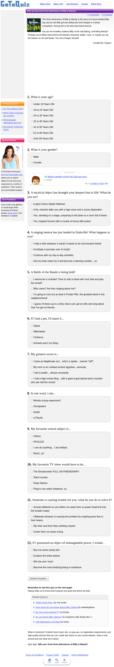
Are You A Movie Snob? (13, 109)
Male (35, 157)
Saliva (35, 326)
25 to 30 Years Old (42, 115)
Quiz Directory (72, 4)
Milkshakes (38, 331)
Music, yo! (37, 453)
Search (57, 661)
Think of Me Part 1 (44, 602)
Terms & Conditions (35, 655)
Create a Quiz (97, 183)
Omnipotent (38, 406)
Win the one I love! (42, 561)
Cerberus (37, 337)
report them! (12, 213)
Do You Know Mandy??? (47, 612)
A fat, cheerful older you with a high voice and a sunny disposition (66, 209)
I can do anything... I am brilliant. (49, 447)
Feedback (108, 15)
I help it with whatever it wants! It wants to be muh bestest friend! (66, 243)
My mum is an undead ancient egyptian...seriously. (59, 367)
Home (49, 661)
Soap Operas (39, 483)
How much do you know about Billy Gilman (56, 607)
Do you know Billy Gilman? (48, 617)
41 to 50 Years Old (42, 127)
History (36, 436)
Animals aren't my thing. (45, 343)
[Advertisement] (69, 69)
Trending (64, 661)
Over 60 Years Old (42, 138)
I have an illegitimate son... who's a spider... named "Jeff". (62, 361)
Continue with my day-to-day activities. (52, 255)
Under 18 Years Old (42, 104)
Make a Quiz (45, 4)
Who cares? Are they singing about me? (53, 288)
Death (35, 412)
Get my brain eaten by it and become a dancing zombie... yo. (64, 261)
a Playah (37, 417)
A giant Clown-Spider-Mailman (48, 204)
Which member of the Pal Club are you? (67, 176)
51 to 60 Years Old (42, 133)
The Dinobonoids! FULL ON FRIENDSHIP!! (55, 471)
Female (36, 162)
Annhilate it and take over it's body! (50, 249)
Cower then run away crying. (47, 531)
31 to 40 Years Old (42, 121)
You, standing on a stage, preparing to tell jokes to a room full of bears (69, 215)
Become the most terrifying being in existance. (56, 567)
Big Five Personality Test (11, 175)
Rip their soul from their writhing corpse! (53, 526)
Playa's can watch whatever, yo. (49, 489)
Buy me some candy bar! (45, 550)
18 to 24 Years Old (42, 110)
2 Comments (94, 15)
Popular (84, 4)
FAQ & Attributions (79, 655)
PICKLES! (37, 442)
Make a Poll (58, 4)
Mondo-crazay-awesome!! (46, 400)
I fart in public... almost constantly (50, 372)
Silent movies (39, 477)
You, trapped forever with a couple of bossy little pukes (61, 221)
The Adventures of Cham (47, 622)
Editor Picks (96, 4)
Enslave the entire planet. (45, 555)
